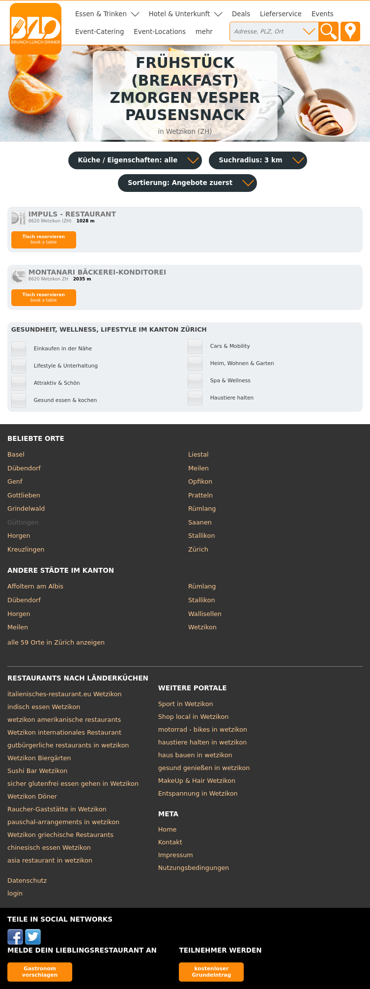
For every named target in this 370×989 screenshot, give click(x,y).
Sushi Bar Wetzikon (37, 770)
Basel (16, 454)
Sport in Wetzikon (185, 704)
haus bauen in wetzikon (195, 755)
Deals (241, 14)
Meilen (198, 468)
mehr (204, 31)
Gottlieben (23, 495)
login (15, 893)
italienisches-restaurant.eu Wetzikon (64, 694)
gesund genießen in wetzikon (204, 768)
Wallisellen (205, 614)
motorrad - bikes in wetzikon (202, 729)
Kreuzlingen (25, 549)
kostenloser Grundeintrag (211, 971)
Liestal (198, 454)
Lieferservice (281, 14)
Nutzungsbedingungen (193, 867)
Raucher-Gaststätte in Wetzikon (57, 809)
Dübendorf (24, 468)
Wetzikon (202, 627)
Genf (14, 481)
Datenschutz (27, 880)
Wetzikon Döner (32, 796)
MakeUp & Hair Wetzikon (196, 780)
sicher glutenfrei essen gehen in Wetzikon (73, 783)
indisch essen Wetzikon (43, 707)
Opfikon (200, 481)
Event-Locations (160, 31)
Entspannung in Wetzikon (198, 793)
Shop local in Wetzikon (193, 716)
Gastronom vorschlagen (40, 971)
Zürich (198, 549)
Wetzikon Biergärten (39, 758)
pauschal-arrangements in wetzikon (63, 822)
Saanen (200, 522)
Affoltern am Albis (35, 586)
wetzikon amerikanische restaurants (64, 719)
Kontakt (170, 842)
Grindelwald (26, 508)
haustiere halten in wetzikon (202, 742)
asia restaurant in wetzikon (49, 860)
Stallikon (201, 535)
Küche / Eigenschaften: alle (128, 160)
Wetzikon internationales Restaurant (64, 732)
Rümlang (202, 508)
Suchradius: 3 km (250, 160)
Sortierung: (180, 182)
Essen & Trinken (101, 14)
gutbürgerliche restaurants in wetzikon (68, 745)
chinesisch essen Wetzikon (49, 847)
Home (167, 829)
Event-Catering (99, 31)
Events (323, 14)
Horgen (18, 535)
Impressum (175, 855)
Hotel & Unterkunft (179, 14)
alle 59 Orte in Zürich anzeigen (56, 642)
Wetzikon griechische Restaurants (60, 834)
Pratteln (200, 495)
